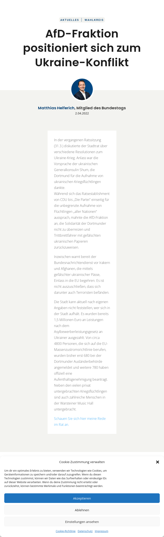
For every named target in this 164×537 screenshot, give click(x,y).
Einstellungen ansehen (82, 522)
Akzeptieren (82, 498)
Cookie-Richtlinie (66, 531)
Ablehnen (82, 510)
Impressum (101, 531)
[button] (157, 462)
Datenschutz (85, 531)
